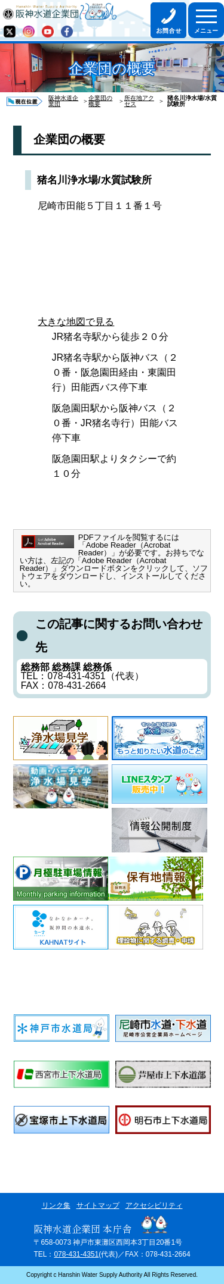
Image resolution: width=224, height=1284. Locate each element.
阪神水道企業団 (63, 101)
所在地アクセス (139, 101)
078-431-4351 (76, 1254)
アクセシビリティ (154, 1205)
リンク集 (56, 1205)
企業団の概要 (100, 101)
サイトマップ (97, 1205)
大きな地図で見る (76, 322)
